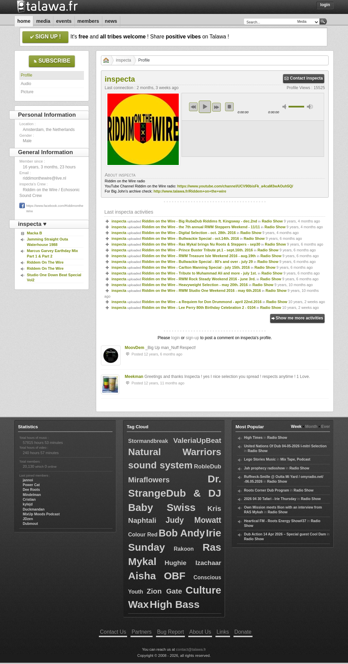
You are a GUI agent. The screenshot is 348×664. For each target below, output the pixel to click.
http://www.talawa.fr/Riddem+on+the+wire (190, 191)
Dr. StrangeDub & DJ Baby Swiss (174, 493)
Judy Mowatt (193, 520)
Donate (242, 632)
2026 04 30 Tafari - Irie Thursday (270, 499)
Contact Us (113, 632)
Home (23, 21)
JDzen (28, 519)
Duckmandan (34, 509)
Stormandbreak (148, 441)
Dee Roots (31, 490)
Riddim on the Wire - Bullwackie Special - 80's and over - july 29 (197, 262)
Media (43, 21)
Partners (142, 632)
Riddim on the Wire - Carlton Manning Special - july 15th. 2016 (196, 267)
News (111, 21)
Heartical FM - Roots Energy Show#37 (275, 521)
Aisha (142, 575)
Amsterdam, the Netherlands (49, 129)
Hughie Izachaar (192, 562)
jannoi (28, 480)
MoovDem (134, 347)
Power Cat (31, 485)
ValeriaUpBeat (197, 440)
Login (325, 4)
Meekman (134, 376)
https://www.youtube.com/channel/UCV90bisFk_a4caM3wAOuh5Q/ (235, 186)
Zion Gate (164, 591)
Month (311, 426)
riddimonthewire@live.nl (44, 178)
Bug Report (170, 632)
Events (64, 21)
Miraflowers (149, 480)
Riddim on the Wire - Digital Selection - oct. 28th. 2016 (189, 233)
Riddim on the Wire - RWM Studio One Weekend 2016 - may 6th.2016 (201, 290)
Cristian (29, 499)
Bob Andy (182, 533)
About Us (200, 632)
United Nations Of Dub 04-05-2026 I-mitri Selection (285, 446)
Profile (26, 75)
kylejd (28, 504)
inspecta (123, 60)
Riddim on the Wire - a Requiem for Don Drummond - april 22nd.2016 (202, 302)
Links (222, 632)
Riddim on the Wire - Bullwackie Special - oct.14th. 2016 (190, 238)
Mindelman (32, 495)
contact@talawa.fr (191, 649)
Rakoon (184, 549)
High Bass (174, 604)
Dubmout (30, 524)
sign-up (192, 337)
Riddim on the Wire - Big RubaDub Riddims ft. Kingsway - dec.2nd (199, 221)
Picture (27, 91)
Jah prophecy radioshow (264, 468)
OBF (174, 575)
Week (296, 426)
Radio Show (272, 221)
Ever (325, 426)
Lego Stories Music (260, 459)
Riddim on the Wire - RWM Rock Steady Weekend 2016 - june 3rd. (199, 279)
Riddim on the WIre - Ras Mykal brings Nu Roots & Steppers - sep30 (201, 244)
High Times (253, 437)
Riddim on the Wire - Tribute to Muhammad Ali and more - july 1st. (199, 273)
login (175, 337)
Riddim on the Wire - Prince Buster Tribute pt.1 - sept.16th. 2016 (197, 250)
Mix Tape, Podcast (295, 459)
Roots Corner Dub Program (266, 490)
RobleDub (207, 466)
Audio (26, 83)
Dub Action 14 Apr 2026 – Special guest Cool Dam (285, 534)
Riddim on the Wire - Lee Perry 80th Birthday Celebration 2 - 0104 (199, 307)
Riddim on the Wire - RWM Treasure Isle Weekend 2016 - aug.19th (199, 256)
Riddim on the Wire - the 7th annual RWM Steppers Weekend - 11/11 (201, 227)
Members (88, 21)
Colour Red (143, 534)
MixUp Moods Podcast (41, 514)
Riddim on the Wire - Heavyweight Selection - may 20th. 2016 (195, 285)
